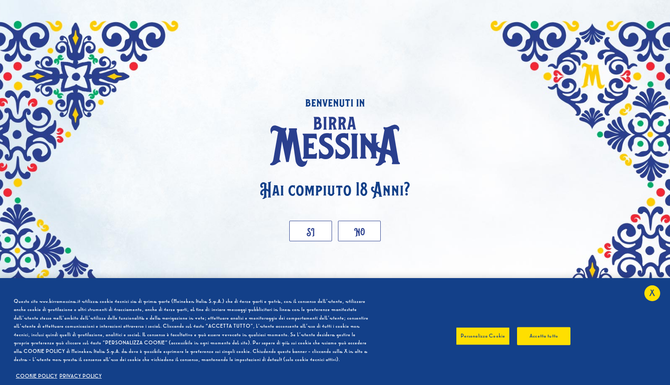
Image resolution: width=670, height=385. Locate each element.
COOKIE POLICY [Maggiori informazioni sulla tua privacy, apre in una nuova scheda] (36, 376)
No (359, 231)
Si (311, 231)
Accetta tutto (543, 336)
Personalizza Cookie (483, 336)
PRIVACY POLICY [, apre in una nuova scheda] (80, 376)
